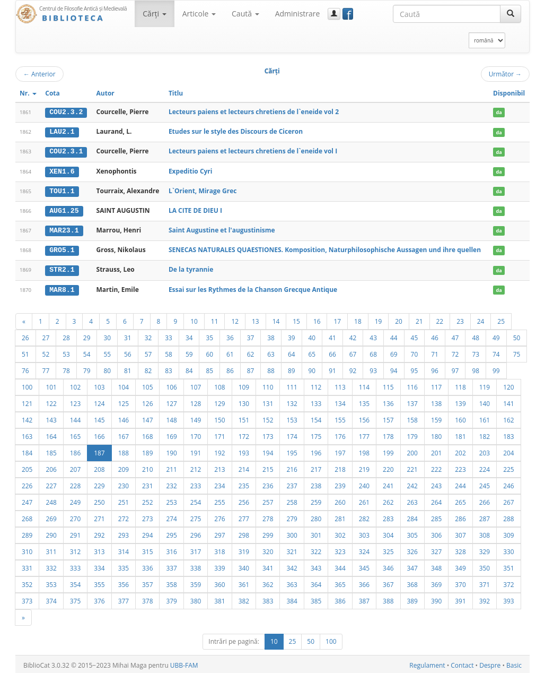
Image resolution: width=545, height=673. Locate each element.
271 (99, 516)
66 (332, 352)
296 (195, 533)
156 (364, 417)
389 (412, 598)
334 (99, 566)
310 (27, 549)
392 (484, 598)
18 (358, 319)
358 (171, 582)
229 (99, 483)
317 (195, 549)
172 (244, 434)
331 (27, 566)
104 (123, 385)
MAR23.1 (63, 229)
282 (364, 516)
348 (436, 566)
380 (195, 598)
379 (171, 598)
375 (75, 598)
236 (267, 483)
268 (27, 516)
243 (436, 483)
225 (508, 467)
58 (168, 352)
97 (455, 368)
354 (75, 582)
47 (455, 335)
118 (460, 385)
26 (25, 335)
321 (291, 549)
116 (412, 385)
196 (316, 450)
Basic (514, 663)
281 (340, 516)
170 (195, 434)
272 (123, 516)
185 (51, 450)
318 (219, 549)
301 (316, 533)
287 (484, 516)
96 (434, 368)
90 (312, 368)
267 (508, 500)
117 (436, 385)
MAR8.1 (61, 287)
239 (340, 483)
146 (123, 417)
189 (147, 450)
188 (123, 450)
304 (388, 533)
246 (508, 483)
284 (412, 516)
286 (460, 516)
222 (436, 467)
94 (394, 368)
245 (484, 483)
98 (475, 368)
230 (123, 483)
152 (267, 417)
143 (51, 417)
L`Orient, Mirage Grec (203, 189)
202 (460, 450)
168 (147, 434)
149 (195, 417)
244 (460, 483)
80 (107, 368)
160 (460, 417)
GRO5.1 (61, 249)
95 (414, 368)
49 (496, 335)
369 (436, 582)
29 (87, 335)
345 (364, 566)
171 (219, 434)
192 (219, 450)
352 (27, 582)
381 (219, 598)
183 (508, 434)
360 (219, 582)
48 (475, 335)
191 (195, 450)
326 (412, 549)
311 (51, 549)
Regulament (427, 663)
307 (460, 533)
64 (291, 352)
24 (481, 319)
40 (312, 335)
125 (123, 401)
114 (364, 385)
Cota (52, 93)
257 (267, 500)
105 (147, 385)
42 (353, 335)
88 (271, 368)
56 (127, 352)
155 (340, 417)
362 (267, 582)
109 (244, 385)
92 (353, 368)
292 (99, 533)
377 (123, 598)
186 (75, 450)
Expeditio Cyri (191, 170)
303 (364, 533)
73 (475, 352)
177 (364, 434)
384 (291, 598)
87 (250, 368)
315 (147, 549)
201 (436, 450)
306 (436, 533)
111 (291, 385)
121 (27, 401)
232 (171, 483)
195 (291, 450)
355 (99, 582)
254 (195, 500)
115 (388, 385)
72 (455, 352)
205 (27, 467)
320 (267, 549)
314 (123, 549)
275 (195, 516)
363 (291, 582)
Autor (105, 93)
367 (388, 582)
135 (364, 401)
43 (373, 335)
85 (209, 368)
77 (46, 368)
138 (436, 401)
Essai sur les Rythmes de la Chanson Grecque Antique (253, 287)
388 (388, 598)
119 (484, 385)
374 (51, 598)
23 (460, 319)
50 (517, 335)
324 (364, 549)
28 (66, 335)
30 (107, 335)
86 (230, 368)
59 (189, 352)
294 (147, 533)
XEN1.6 (61, 170)
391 (460, 598)
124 (99, 401)
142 (27, 417)
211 (171, 467)
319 (244, 549)
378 (147, 598)
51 (25, 352)
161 (484, 417)
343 (316, 566)
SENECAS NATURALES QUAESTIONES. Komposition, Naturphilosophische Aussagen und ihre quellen (325, 248)
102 (75, 385)
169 (171, 434)
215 (267, 467)
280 (316, 516)
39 (291, 335)
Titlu (176, 93)
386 (340, 598)
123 (75, 401)
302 (340, 533)
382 (244, 598)
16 (317, 319)
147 (147, 417)
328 (460, 549)
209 (123, 467)
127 (171, 401)
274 (171, 516)
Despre (489, 663)
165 (75, 434)
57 (148, 352)
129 (219, 401)
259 (316, 500)
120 (508, 385)
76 (25, 368)
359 (195, 582)
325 (388, 549)
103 (99, 385)
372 (508, 582)
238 (316, 483)
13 (255, 319)
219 (364, 467)
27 (46, 335)
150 (219, 417)
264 (436, 500)
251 (123, 500)
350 (484, 566)
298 (244, 533)
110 (267, 385)
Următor (505, 74)
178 (388, 434)
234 (219, 483)
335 (123, 566)
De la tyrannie (191, 267)
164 (51, 434)
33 (168, 335)
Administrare (297, 13)
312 (75, 549)
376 (99, 598)
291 (75, 533)
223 (460, 467)
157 (388, 417)
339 (219, 566)
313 (99, 549)
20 (398, 319)
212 (195, 467)
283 (388, 516)
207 (75, 467)
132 (291, 401)
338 (195, 566)
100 (27, 385)
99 (496, 368)
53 (66, 352)
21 (419, 319)
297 (219, 533)
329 (484, 549)
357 (147, 582)
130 (244, 401)
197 (340, 450)
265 (460, 500)
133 (316, 401)
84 (189, 368)
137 (412, 401)
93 (373, 368)
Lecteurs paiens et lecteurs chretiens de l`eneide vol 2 (254, 111)
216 (291, 467)
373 (27, 598)
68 (373, 352)
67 (353, 352)
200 (412, 450)
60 (209, 352)
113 (340, 385)
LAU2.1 (61, 131)
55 (107, 352)
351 (508, 566)
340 (244, 566)
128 (195, 401)
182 (484, 434)
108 (219, 385)
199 (388, 450)
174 (291, 434)
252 (147, 500)
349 (460, 566)
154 (316, 417)
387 (364, 598)
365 (340, 582)
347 (412, 566)
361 (244, 582)
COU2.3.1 (66, 151)
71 (434, 352)
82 (148, 368)
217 (316, 467)
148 (171, 417)
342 (291, 566)
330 (508, 549)
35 (209, 335)
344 (340, 566)
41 (332, 335)
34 (189, 335)
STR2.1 (61, 268)
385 (316, 598)
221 (412, 467)
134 (340, 401)
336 (147, 566)
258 (291, 500)
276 (219, 516)
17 (337, 319)
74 (496, 352)
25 (501, 319)
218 (340, 467)
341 (267, 566)
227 (51, 483)
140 (484, 401)
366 (364, 582)
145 (99, 417)
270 (75, 516)
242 (412, 483)
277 (244, 516)
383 (267, 598)
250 (99, 500)
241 (388, 483)
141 (508, 401)
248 (51, 500)
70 (414, 352)
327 (436, 549)
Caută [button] (245, 13)
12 (235, 319)
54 (87, 352)
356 (123, 582)
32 (148, 335)
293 (123, 533)
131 (267, 401)
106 (171, 385)
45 (414, 335)
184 (27, 450)
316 (171, 549)
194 (267, 450)
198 (364, 450)
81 (127, 368)
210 (147, 467)
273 (147, 516)
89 (291, 368)
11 (214, 319)
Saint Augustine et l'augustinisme (222, 229)
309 (508, 533)
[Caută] (510, 14)
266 (484, 500)
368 (412, 582)
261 (364, 500)
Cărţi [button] (154, 13)
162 (508, 417)
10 (194, 319)
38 (271, 335)
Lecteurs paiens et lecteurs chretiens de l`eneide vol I (253, 151)
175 (316, 434)
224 (484, 467)
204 (508, 450)
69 (394, 352)
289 (27, 533)
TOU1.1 (61, 190)
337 (171, 566)
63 (271, 352)
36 (230, 335)
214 (244, 467)
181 (460, 434)
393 (508, 598)
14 (276, 319)
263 (412, 500)
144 (75, 417)
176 (340, 434)
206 (51, 467)
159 (436, 417)
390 (436, 598)
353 (51, 582)
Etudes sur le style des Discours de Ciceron (236, 131)
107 (195, 385)
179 (412, 434)
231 (147, 483)
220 (388, 467)
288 (508, 516)
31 (127, 335)
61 (230, 352)
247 (27, 500)
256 (244, 500)
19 (378, 319)
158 (412, 417)
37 (250, 335)
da (499, 112)
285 (436, 516)
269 (51, 516)
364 (316, 582)
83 (168, 368)
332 (51, 566)
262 (388, 500)
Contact (462, 663)
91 (332, 368)
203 (484, 450)
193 (244, 450)
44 (394, 335)
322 (316, 549)
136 (388, 401)
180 (436, 434)
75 (517, 352)
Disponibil (509, 93)
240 (364, 483)
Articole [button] (199, 13)
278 (267, 516)
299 (267, 533)
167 (123, 434)
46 (434, 335)
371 (484, 582)
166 (99, 434)
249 (75, 500)
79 (87, 368)
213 (219, 467)
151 (244, 417)
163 (27, 434)
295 (171, 533)
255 (219, 500)
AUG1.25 (63, 209)
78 (66, 368)
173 (267, 434)
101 (51, 385)
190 (171, 450)
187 (99, 450)
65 (312, 352)
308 (484, 533)
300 (291, 533)
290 (51, 533)
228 (75, 483)
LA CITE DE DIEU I (195, 209)
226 (27, 483)
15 (296, 319)
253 (171, 500)
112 (316, 385)
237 (291, 483)
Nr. (28, 93)
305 (412, 533)
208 (99, 467)
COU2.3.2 (66, 112)
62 (250, 352)
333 (75, 566)
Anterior (39, 74)
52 (46, 352)
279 (291, 516)
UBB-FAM (184, 663)
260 (340, 500)
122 (51, 401)
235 (244, 483)
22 (440, 319)
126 (147, 401)
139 (460, 401)
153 (291, 417)
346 (388, 566)
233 (195, 483)
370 (460, 582)
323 (340, 549)
